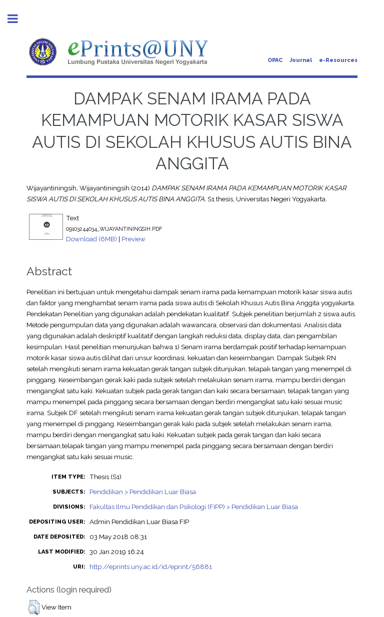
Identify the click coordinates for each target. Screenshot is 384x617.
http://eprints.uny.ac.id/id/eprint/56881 (151, 567)
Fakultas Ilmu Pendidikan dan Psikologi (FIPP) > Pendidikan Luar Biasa (194, 507)
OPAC (275, 60)
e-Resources (338, 60)
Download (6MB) (91, 239)
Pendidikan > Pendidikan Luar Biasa (143, 492)
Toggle (18, 18)
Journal (301, 60)
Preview (134, 239)
